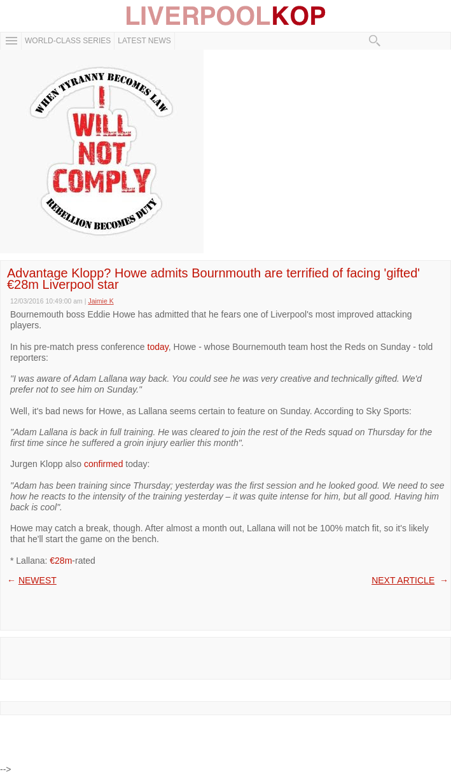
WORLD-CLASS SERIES (68, 40)
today (158, 347)
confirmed (103, 464)
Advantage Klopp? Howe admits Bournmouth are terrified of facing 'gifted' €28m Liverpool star (213, 278)
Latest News (144, 40)
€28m (61, 560)
